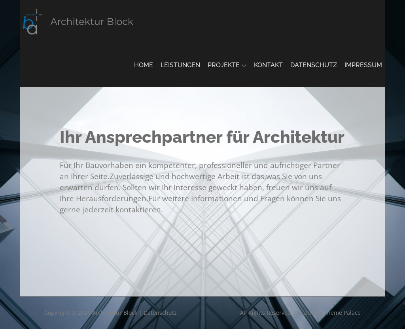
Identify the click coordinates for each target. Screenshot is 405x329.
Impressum (363, 65)
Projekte (227, 65)
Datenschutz (313, 65)
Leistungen (180, 65)
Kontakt (268, 65)
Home (143, 65)
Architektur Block (92, 21)
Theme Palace (342, 312)
